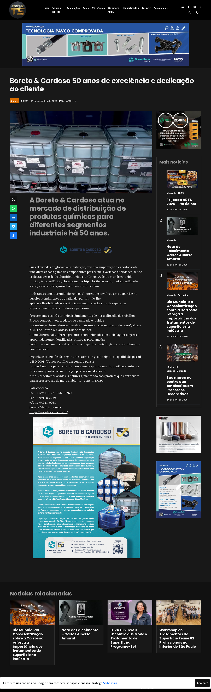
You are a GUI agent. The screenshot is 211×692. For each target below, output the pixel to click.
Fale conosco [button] (161, 8)
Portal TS (70, 101)
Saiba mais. (110, 683)
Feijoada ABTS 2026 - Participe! (181, 201)
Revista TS (89, 8)
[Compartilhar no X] (13, 199)
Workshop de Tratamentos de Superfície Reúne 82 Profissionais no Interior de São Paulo (177, 638)
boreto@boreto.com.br (45, 407)
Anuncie (146, 8)
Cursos (101, 8)
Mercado (171, 193)
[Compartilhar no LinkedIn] (13, 217)
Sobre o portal (57, 10)
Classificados (131, 8)
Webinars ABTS (113, 10)
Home (46, 8)
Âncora (14, 101)
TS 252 (170, 366)
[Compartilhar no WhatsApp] (13, 208)
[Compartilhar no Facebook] (13, 235)
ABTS (181, 193)
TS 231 (24, 101)
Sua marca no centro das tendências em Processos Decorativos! (180, 385)
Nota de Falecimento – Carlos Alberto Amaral (179, 252)
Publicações (73, 8)
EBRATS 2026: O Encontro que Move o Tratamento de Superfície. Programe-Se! (128, 638)
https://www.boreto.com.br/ (49, 412)
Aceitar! (202, 683)
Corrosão (183, 295)
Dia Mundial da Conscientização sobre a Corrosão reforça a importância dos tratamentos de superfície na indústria (182, 316)
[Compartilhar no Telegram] (13, 226)
